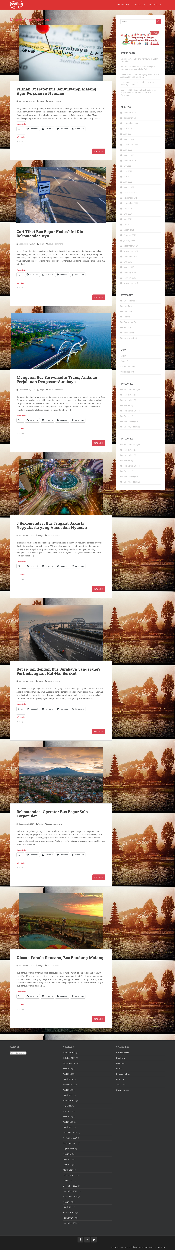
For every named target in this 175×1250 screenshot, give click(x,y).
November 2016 (130, 283)
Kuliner (127, 316)
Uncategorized (130, 338)
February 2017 (129, 277)
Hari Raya (128, 306)
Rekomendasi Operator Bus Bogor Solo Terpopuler (52, 813)
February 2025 (129, 112)
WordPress (161, 1247)
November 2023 (130, 144)
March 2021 (128, 229)
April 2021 (127, 224)
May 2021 (127, 219)
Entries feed (125, 361)
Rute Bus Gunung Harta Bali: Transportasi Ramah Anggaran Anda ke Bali (138, 67)
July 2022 (127, 166)
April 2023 (127, 150)
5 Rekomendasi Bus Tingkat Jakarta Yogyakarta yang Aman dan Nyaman (52, 525)
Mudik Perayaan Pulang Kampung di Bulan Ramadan (139, 60)
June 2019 (127, 261)
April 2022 (127, 182)
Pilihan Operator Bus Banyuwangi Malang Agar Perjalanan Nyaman (56, 91)
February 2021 (129, 235)
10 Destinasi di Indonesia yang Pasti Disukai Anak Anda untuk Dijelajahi (139, 75)
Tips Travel (129, 332)
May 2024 (127, 128)
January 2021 (129, 240)
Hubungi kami (155, 5)
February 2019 (129, 272)
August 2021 (129, 208)
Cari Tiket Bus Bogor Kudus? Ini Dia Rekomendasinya (50, 233)
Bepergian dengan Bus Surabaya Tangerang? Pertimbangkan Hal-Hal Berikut (58, 671)
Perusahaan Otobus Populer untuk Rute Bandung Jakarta (138, 83)
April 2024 (127, 134)
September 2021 (130, 203)
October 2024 (129, 118)
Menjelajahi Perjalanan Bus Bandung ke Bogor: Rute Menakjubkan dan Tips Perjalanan (138, 92)
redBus (114, 1247)
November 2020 (130, 251)
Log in (123, 355)
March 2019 (128, 267)
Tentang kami (139, 5)
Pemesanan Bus (122, 5)
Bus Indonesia (130, 300)
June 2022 (127, 171)
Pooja (41, 101)
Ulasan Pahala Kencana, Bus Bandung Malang (60, 957)
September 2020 (130, 256)
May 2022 (127, 176)
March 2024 (128, 139)
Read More (98, 151)
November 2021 (130, 198)
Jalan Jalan (128, 311)
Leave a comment (55, 101)
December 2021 (130, 192)
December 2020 (130, 245)
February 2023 (129, 160)
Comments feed (127, 366)
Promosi (128, 327)
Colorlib (143, 1247)
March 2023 (128, 155)
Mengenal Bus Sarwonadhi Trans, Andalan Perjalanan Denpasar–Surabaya (57, 379)
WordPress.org (127, 371)
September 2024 (130, 123)
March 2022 (128, 187)
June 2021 (127, 214)
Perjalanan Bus (130, 322)
